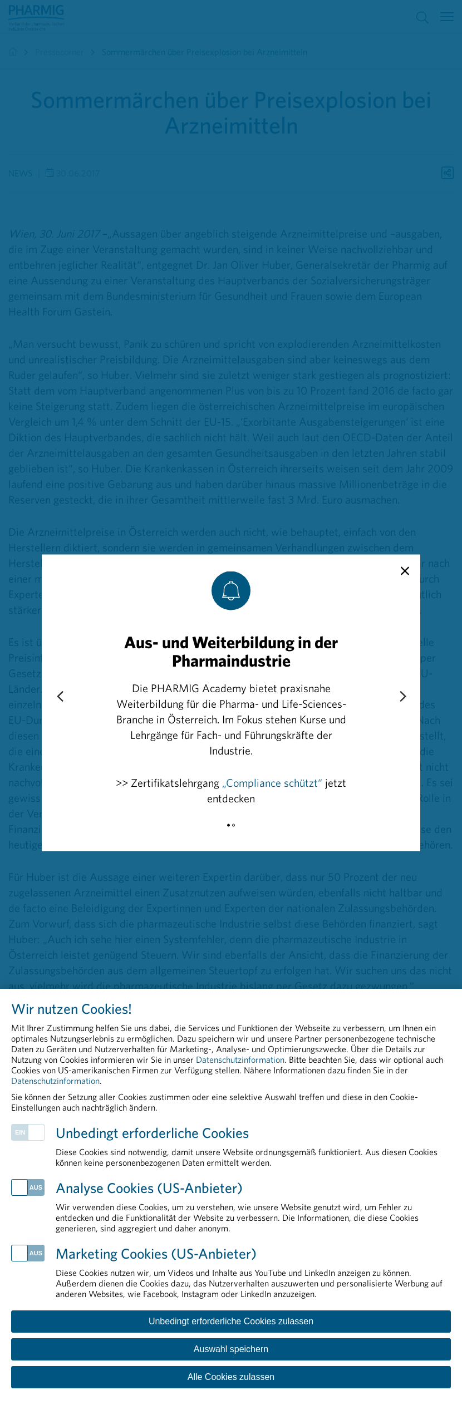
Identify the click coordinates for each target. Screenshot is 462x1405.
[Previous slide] (59, 696)
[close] (405, 571)
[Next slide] (402, 696)
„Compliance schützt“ (272, 782)
